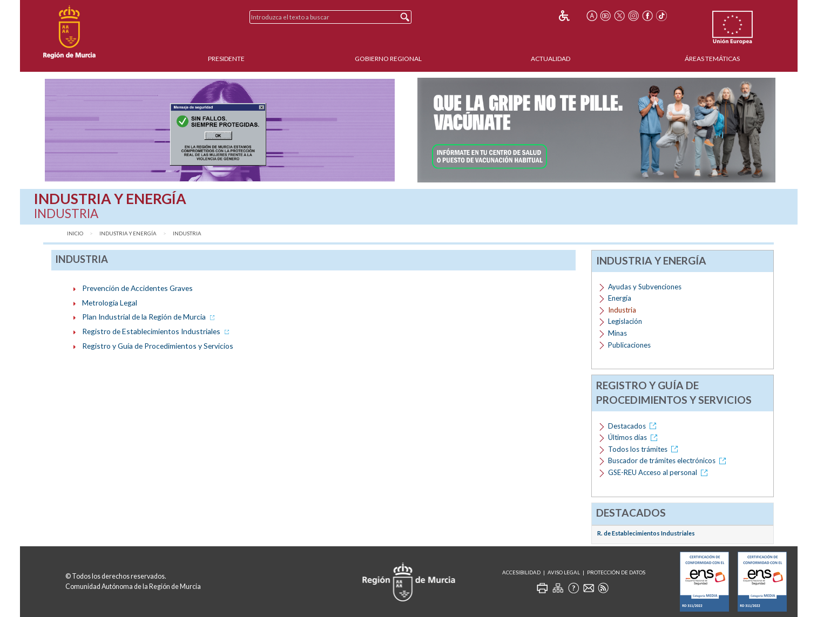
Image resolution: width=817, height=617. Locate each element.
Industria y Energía (128, 233)
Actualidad (550, 59)
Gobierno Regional (388, 59)
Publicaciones (629, 345)
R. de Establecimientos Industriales (646, 533)
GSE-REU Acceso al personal (659, 472)
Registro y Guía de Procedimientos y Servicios (157, 345)
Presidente (226, 59)
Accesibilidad (521, 572)
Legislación (625, 321)
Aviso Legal (564, 572)
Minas (617, 333)
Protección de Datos (616, 572)
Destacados (634, 426)
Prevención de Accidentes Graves (137, 288)
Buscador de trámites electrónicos (669, 460)
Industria (187, 233)
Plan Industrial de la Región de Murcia (149, 316)
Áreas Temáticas (712, 59)
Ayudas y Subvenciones (644, 286)
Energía (619, 298)
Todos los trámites (644, 449)
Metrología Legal (109, 302)
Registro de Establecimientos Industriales (156, 331)
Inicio (75, 233)
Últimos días (634, 437)
